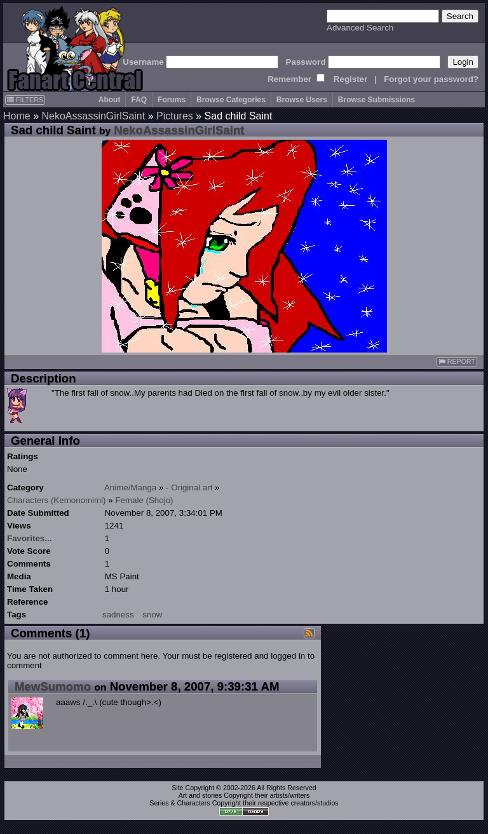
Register (350, 79)
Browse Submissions (376, 99)
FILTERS (25, 100)
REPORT (456, 362)
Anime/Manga (130, 487)
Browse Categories (231, 99)
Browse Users (301, 99)
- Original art (189, 487)
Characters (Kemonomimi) (56, 500)
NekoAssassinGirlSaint (93, 116)
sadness (118, 614)
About (109, 99)
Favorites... (29, 538)
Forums (172, 99)
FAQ (139, 99)
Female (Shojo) (144, 500)
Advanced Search (360, 27)
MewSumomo (53, 686)
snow (152, 614)
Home (16, 116)
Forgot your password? (431, 79)
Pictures (174, 116)
